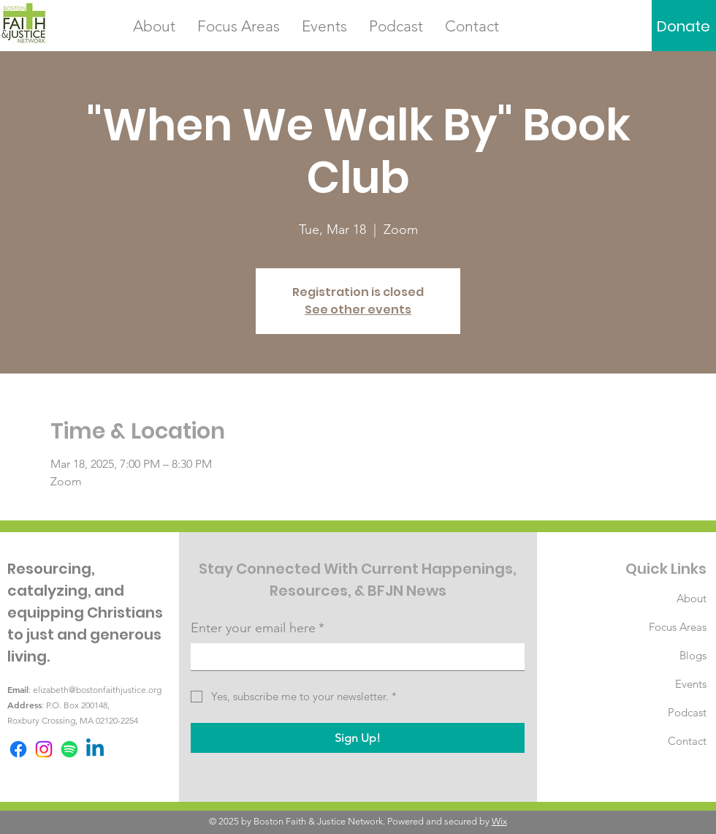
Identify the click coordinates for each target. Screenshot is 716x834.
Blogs (693, 655)
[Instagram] (44, 749)
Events (691, 684)
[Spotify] (69, 749)
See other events (358, 309)
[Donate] (683, 26)
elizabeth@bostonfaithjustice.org (97, 689)
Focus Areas (678, 627)
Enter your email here (257, 628)
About (692, 598)
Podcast (687, 712)
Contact (687, 741)
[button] (154, 26)
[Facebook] (18, 749)
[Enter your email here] (353, 656)
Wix (499, 821)
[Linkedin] (95, 749)
